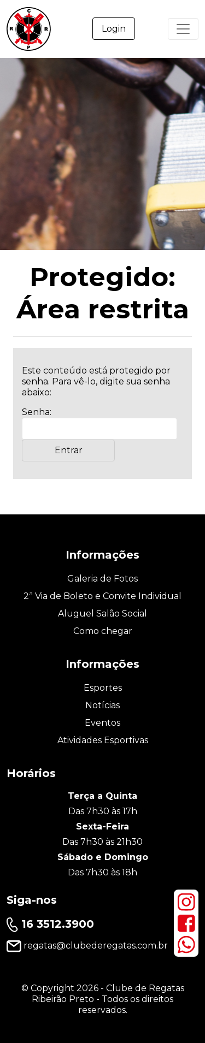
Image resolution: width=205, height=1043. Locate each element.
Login (114, 28)
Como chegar (102, 631)
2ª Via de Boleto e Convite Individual (102, 596)
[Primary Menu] (183, 29)
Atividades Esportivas (102, 740)
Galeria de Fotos (102, 578)
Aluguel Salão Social (102, 613)
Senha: (99, 423)
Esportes (103, 688)
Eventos (102, 723)
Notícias (102, 705)
